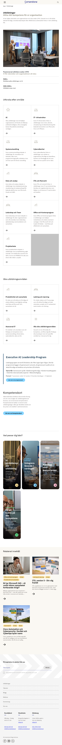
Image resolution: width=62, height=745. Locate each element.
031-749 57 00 (36, 727)
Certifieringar (10, 507)
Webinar (5, 697)
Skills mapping (48, 462)
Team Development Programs (10, 456)
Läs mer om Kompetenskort (13, 413)
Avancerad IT (11, 327)
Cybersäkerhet (39, 149)
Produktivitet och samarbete (16, 297)
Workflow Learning (27, 459)
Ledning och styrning (41, 297)
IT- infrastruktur (40, 117)
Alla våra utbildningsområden (45, 327)
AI (6, 117)
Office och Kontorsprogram (44, 212)
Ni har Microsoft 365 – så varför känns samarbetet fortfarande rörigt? (14, 585)
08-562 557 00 (22, 727)
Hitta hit (20, 722)
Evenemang (6, 701)
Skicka (47, 667)
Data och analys (11, 181)
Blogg (4, 692)
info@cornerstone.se (10, 729)
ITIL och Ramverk (40, 181)
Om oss (5, 706)
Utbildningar (6, 683)
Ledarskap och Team (13, 212)
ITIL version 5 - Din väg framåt (42, 581)
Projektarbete (11, 246)
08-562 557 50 (8, 727)
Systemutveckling (12, 149)
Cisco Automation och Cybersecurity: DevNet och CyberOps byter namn (15, 631)
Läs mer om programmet (15, 380)
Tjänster (5, 688)
